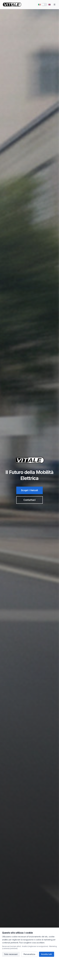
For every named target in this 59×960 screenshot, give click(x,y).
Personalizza (29, 954)
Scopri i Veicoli (29, 490)
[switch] (44, 4)
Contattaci (29, 499)
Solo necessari (11, 954)
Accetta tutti (46, 954)
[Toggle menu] (54, 4)
